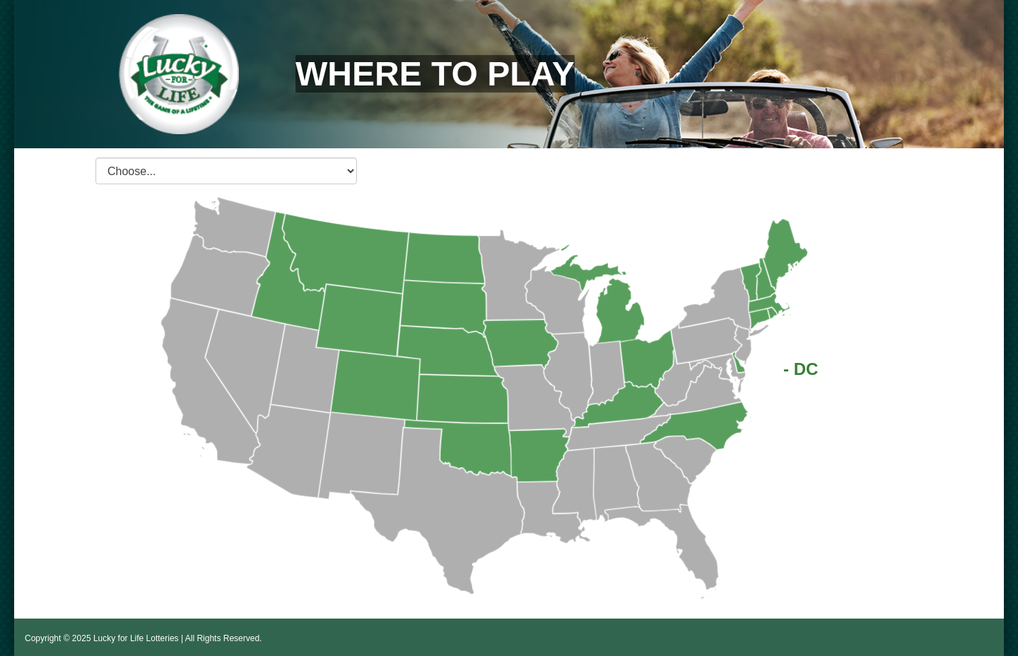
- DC (800, 368)
